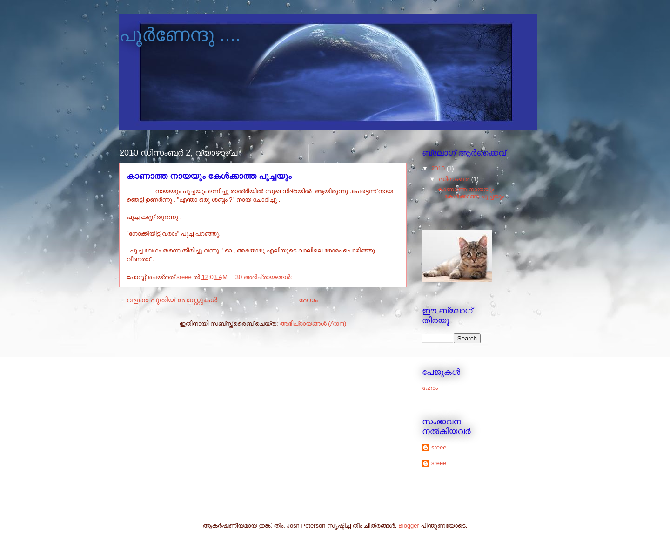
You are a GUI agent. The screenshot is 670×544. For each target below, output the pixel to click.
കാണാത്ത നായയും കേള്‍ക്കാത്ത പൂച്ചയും (209, 176)
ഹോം (308, 300)
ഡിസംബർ (455, 179)
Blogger (408, 525)
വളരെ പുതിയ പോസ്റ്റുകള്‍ (172, 300)
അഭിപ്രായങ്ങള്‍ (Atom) (313, 323)
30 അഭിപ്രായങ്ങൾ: (264, 276)
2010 (439, 168)
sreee (439, 447)
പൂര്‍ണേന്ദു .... (180, 34)
